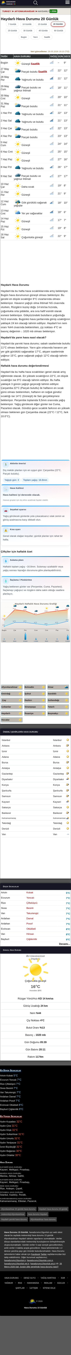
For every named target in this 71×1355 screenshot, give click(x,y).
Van (35, 834)
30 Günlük (27, 31)
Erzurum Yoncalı (8, 1080)
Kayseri (35, 802)
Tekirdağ (35, 823)
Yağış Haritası (48, 1278)
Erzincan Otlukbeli (9, 1105)
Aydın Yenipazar (8, 1142)
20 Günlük (58, 24)
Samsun (35, 796)
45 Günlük (43, 31)
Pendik (22, 1195)
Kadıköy (13, 1195)
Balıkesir (35, 813)
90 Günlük (58, 31)
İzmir (35, 751)
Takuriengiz (32, 913)
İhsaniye (35, 713)
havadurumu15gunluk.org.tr (43, 1264)
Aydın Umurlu (7, 1138)
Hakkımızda (33, 1283)
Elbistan (22, 1201)
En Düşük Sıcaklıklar (10, 1070)
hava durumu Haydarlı (37, 1214)
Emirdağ (12, 693)
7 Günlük (12, 24)
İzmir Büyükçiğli (8, 1147)
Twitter (44, 1254)
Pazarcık (31, 1201)
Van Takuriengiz (8, 1092)
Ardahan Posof (7, 1101)
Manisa (3, 1176)
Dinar (58, 687)
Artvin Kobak (6, 1075)
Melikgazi (13, 1169)
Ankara (35, 746)
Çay (12, 700)
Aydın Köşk (5, 1130)
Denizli (35, 828)
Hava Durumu (11, 1278)
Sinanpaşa (35, 706)
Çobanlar (12, 706)
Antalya (35, 768)
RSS (20, 1283)
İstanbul (35, 740)
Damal (29, 918)
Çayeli (19, 1188)
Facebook (35, 1254)
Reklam (48, 1283)
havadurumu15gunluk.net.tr (16, 1264)
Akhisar (12, 1176)
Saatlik (47, 37)
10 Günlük (27, 24)
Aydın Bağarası (7, 1151)
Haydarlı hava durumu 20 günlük (53, 1209)
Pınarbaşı (24, 1169)
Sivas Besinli (6, 1088)
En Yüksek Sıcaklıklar (11, 1116)
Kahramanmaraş (35, 818)
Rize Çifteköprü (7, 1084)
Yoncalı (30, 897)
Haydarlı (12, 713)
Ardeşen (10, 1188)
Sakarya (35, 807)
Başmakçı (58, 713)
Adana (35, 757)
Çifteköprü (31, 903)
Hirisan (30, 934)
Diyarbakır (35, 779)
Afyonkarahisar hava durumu (43, 1219)
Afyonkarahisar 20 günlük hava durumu (18, 1209)
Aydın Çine (5, 1126)
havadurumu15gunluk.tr (15, 1260)
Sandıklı (58, 693)
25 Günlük (12, 31)
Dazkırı (35, 700)
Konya (35, 785)
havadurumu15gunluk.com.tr (40, 1260)
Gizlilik (61, 1283)
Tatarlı (58, 706)
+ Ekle (53, 11)
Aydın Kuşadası (8, 1121)
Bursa (35, 762)
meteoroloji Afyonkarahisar (12, 1214)
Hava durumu (8, 3)
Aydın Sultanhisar (9, 1134)
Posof (29, 923)
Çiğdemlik (31, 939)
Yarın (35, 37)
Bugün (24, 37)
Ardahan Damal (8, 1096)
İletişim (34, 1288)
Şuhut (35, 693)
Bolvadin (35, 687)
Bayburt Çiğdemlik (9, 1109)
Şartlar (20, 1288)
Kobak (29, 892)
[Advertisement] (35, 440)
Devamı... (64, 944)
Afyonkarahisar (12, 687)
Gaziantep (35, 774)
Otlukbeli (31, 928)
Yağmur (8, 1283)
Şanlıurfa (35, 790)
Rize (2, 1188)
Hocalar (12, 719)
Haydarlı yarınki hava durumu (14, 1219)
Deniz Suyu (30, 1278)
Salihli (21, 1176)
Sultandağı (58, 700)
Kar (63, 1278)
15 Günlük (42, 24)
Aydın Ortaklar (7, 1155)
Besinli (29, 908)
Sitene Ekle (49, 1288)
